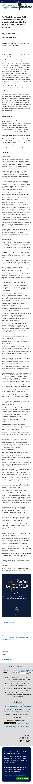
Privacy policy (20, 723)
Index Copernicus (23, 671)
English (4, 654)
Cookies (27, 723)
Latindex (14, 670)
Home (3, 5)
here (27, 690)
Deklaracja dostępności (10, 723)
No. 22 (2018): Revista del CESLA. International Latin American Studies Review (16, 7)
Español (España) (6, 657)
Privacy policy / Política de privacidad (14, 775)
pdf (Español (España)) (9, 622)
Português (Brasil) (7, 659)
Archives (8, 5)
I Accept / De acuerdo (22, 778)
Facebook (7, 694)
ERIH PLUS (27, 671)
